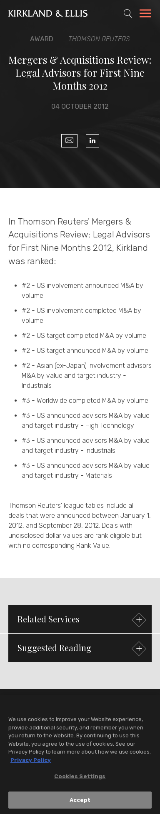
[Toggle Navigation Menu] (145, 14)
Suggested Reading (81, 649)
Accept (80, 802)
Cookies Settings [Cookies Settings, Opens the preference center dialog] (79, 778)
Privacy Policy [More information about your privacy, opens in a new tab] (30, 762)
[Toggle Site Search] (128, 13)
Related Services (81, 620)
